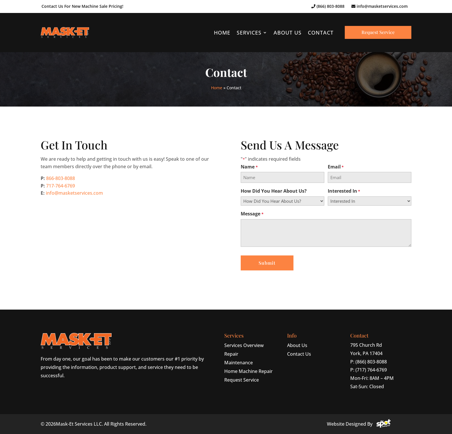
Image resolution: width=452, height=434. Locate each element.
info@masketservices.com (379, 6)
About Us (288, 32)
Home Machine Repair (248, 371)
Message (252, 214)
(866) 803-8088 (327, 6)
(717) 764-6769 (371, 370)
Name (249, 167)
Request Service (378, 32)
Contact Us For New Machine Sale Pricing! (82, 6)
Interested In (344, 191)
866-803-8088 (60, 178)
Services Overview (244, 345)
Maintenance (238, 362)
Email (336, 167)
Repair (231, 354)
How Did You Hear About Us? (274, 191)
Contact (321, 32)
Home (222, 32)
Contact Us (299, 354)
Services (249, 32)
